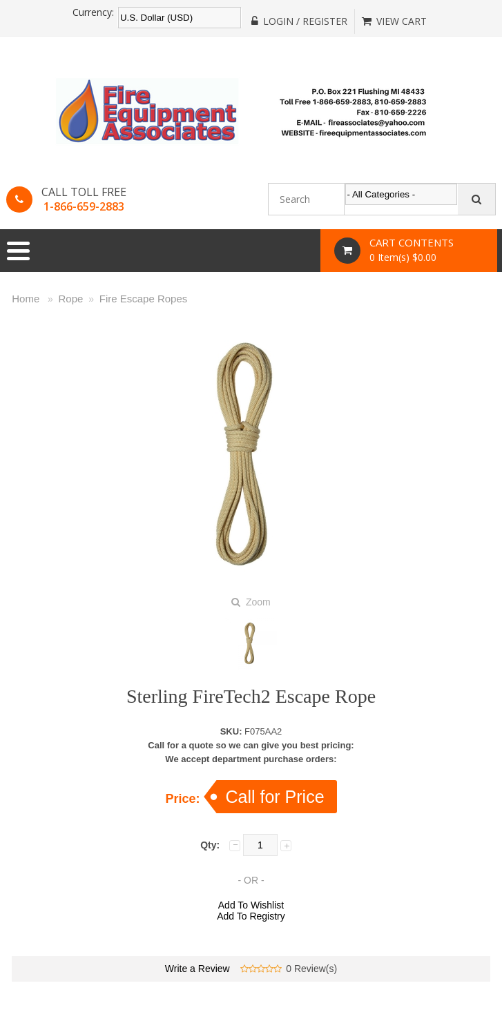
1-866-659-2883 (84, 206)
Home (25, 298)
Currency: (93, 12)
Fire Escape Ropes (143, 298)
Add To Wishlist (251, 905)
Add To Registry (251, 916)
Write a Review (197, 968)
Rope (71, 298)
